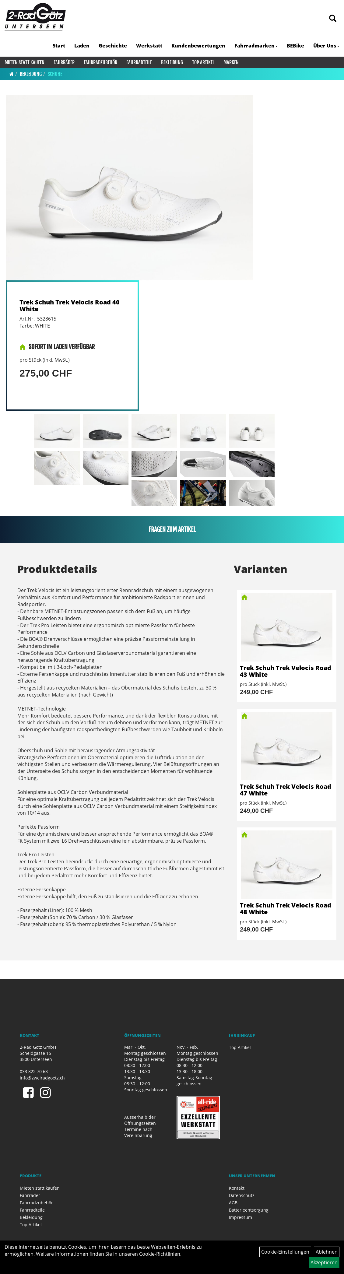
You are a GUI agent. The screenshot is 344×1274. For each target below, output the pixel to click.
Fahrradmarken (256, 45)
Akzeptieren (324, 1262)
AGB (233, 1203)
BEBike (295, 45)
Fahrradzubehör (100, 62)
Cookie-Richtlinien (159, 1254)
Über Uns (326, 45)
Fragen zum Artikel (172, 529)
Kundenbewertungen (198, 45)
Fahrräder (64, 62)
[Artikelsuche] (332, 19)
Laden (82, 45)
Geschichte (113, 45)
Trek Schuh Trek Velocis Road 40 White (69, 305)
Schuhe (55, 74)
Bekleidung (172, 62)
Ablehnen (327, 1251)
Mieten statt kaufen (24, 62)
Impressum (240, 1217)
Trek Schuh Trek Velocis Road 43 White (285, 671)
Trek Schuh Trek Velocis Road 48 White (285, 908)
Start (59, 45)
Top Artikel (203, 62)
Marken (231, 62)
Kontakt (236, 1188)
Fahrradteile (139, 62)
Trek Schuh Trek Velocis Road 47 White (285, 789)
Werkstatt (149, 45)
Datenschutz (241, 1195)
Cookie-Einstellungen (285, 1251)
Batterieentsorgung (249, 1210)
